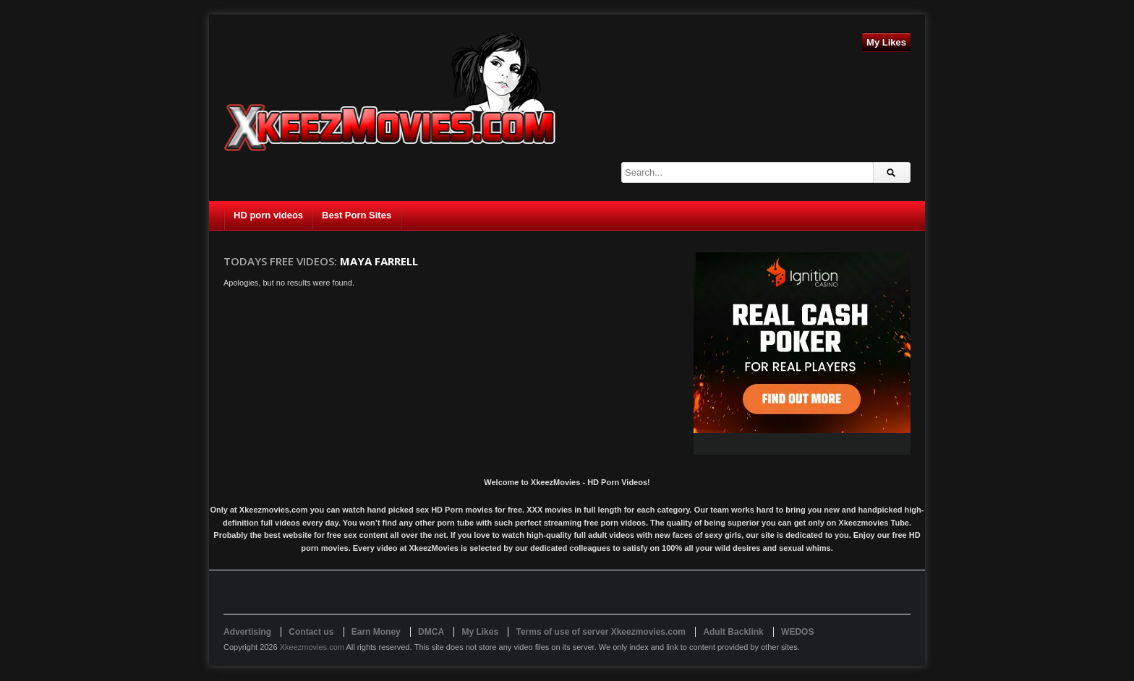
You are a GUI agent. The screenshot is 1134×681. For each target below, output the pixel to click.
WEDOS (797, 632)
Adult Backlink (733, 632)
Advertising (247, 632)
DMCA (431, 632)
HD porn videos (268, 215)
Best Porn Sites (356, 215)
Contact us (311, 632)
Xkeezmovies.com (312, 647)
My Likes (886, 42)
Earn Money (376, 632)
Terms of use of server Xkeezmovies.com (601, 632)
